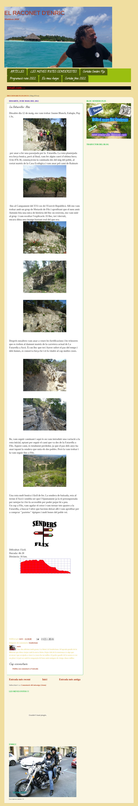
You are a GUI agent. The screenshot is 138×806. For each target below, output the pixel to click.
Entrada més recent (19, 679)
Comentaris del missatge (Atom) (33, 685)
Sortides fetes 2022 (75, 79)
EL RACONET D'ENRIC (34, 13)
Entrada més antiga (69, 679)
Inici (44, 679)
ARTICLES (17, 72)
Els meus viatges (50, 79)
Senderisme (33, 643)
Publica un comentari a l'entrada (25, 669)
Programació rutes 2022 (23, 79)
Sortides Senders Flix (94, 72)
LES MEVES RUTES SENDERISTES (53, 72)
